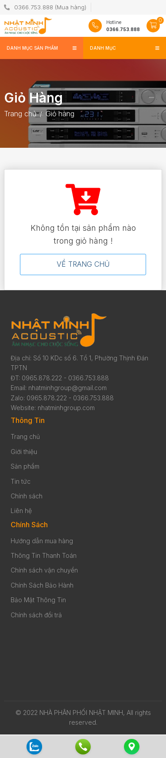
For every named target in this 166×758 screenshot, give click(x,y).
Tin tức (21, 481)
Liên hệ (21, 510)
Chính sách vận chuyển (44, 570)
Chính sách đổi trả (36, 615)
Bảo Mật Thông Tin (38, 600)
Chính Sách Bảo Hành (42, 585)
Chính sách (26, 496)
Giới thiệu (24, 451)
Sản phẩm (25, 466)
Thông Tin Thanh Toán (44, 555)
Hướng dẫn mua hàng (42, 541)
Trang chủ (25, 436)
